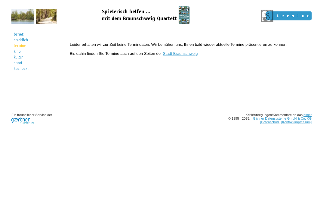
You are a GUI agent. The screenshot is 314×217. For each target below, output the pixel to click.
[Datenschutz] (270, 122)
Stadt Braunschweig (180, 53)
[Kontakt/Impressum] (296, 122)
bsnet (307, 115)
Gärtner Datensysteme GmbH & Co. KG (282, 118)
